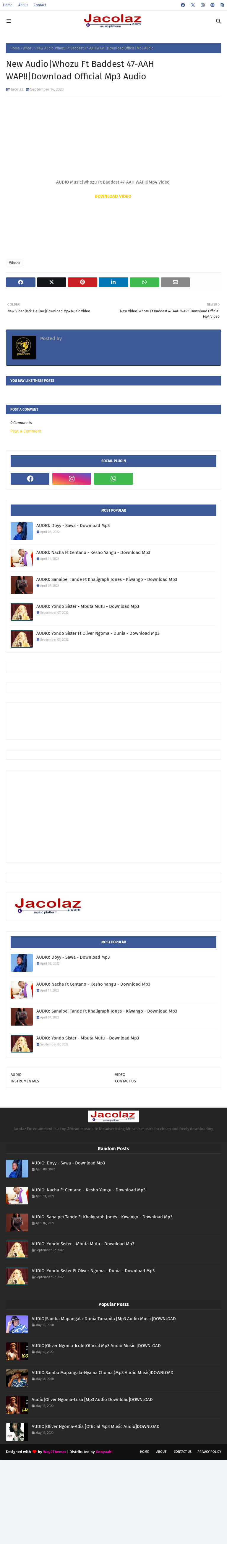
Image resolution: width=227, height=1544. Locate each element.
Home (7, 5)
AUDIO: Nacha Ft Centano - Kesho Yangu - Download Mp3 (93, 552)
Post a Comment (25, 431)
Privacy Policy (209, 1452)
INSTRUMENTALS (25, 1081)
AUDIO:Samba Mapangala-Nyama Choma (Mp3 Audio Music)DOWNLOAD (103, 1372)
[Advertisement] (118, 720)
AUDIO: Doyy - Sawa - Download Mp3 (73, 525)
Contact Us (183, 1452)
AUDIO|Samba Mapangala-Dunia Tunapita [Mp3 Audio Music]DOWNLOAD (104, 1318)
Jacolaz (17, 89)
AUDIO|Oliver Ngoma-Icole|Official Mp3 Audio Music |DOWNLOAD (96, 1345)
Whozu (28, 48)
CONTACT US (125, 1081)
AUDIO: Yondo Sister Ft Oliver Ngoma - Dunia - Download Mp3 (97, 633)
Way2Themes (54, 1452)
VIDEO (120, 1074)
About (23, 5)
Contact (40, 5)
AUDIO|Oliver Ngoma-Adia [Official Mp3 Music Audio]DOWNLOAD (96, 1426)
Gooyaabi (104, 1452)
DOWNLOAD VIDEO (113, 196)
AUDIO (16, 1074)
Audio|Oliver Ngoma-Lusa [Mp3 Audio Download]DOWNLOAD (92, 1399)
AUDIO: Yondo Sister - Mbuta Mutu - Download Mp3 (87, 606)
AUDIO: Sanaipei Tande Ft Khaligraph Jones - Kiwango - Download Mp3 (106, 579)
